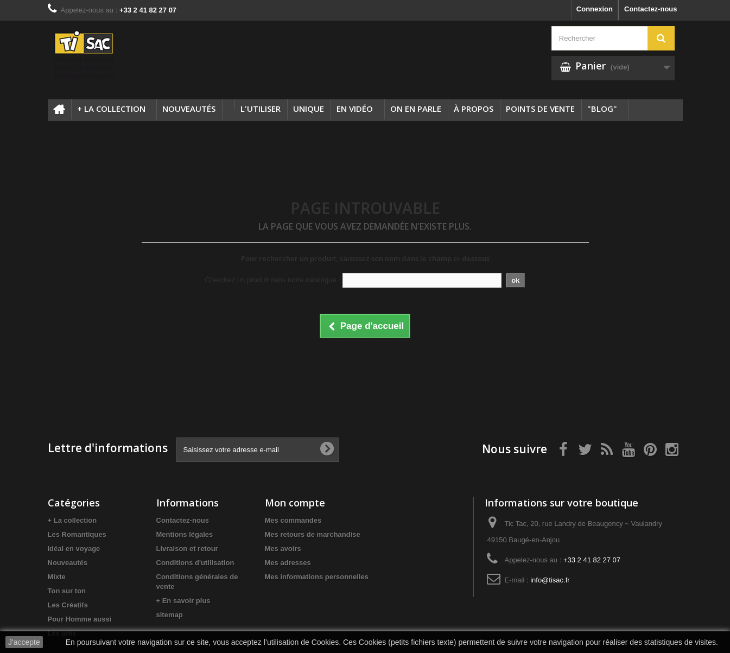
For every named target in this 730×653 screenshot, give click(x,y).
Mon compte (295, 502)
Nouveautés (188, 108)
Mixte (57, 577)
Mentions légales (184, 534)
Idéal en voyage (74, 548)
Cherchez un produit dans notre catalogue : (272, 280)
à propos (473, 108)
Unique (308, 108)
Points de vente (540, 108)
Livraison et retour (187, 548)
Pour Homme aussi (80, 619)
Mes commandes (293, 520)
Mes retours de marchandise (312, 534)
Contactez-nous (650, 9)
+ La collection (111, 108)
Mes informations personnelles (317, 577)
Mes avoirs (283, 548)
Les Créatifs (68, 605)
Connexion (594, 9)
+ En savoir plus (183, 601)
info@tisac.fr (549, 580)
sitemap (169, 615)
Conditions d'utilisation (195, 563)
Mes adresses (288, 563)
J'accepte (24, 642)
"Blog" (602, 108)
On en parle (415, 108)
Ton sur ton (67, 591)
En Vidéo (355, 108)
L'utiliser (260, 108)
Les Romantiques (77, 534)
